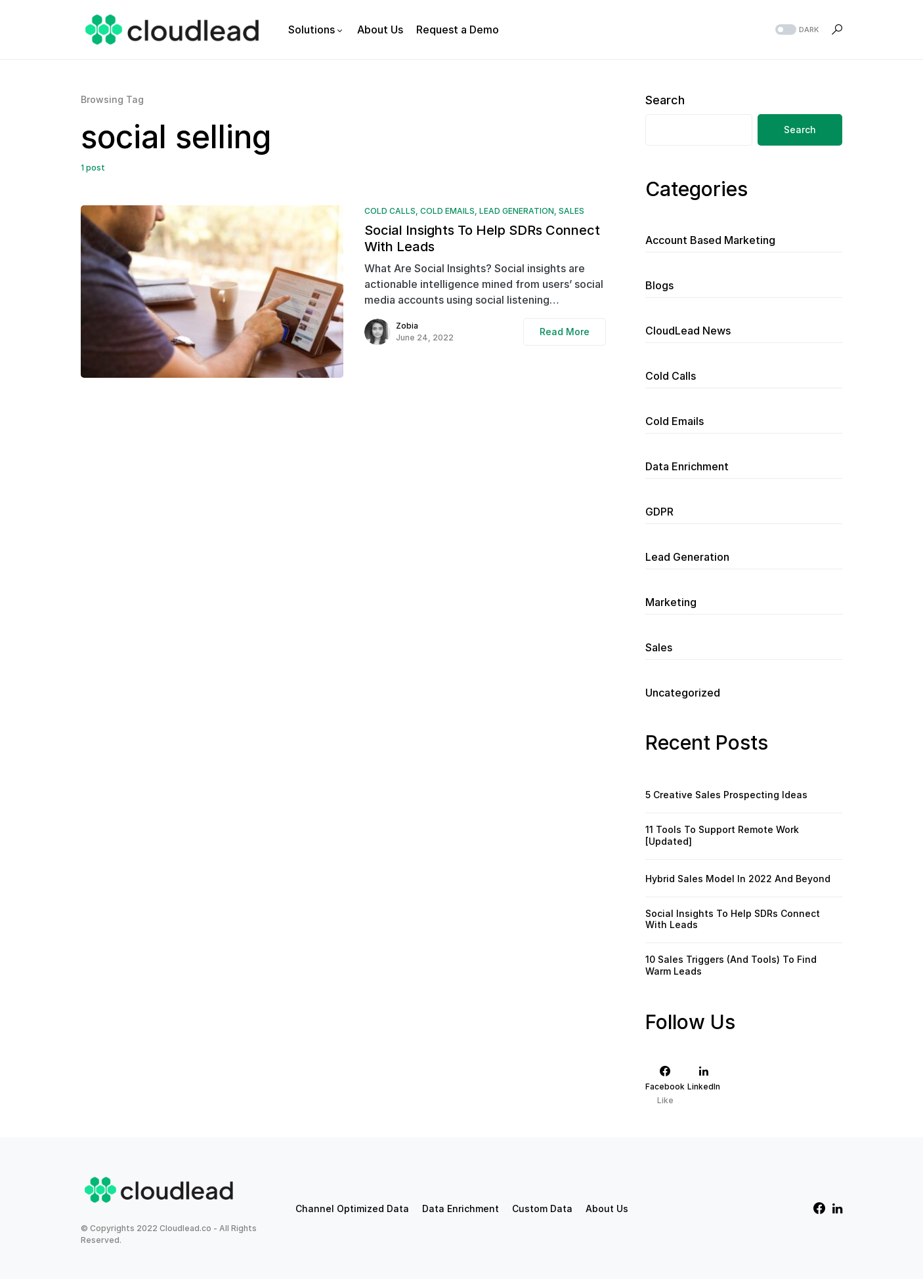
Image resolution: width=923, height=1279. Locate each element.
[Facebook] (665, 1085)
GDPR (659, 511)
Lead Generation (516, 211)
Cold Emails (447, 211)
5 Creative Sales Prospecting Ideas (726, 794)
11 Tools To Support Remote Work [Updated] (722, 835)
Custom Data (542, 1208)
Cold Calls (390, 211)
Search (665, 100)
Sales (571, 211)
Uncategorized (682, 692)
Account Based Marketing (710, 240)
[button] (796, 29)
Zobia (407, 326)
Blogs (659, 285)
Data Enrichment (687, 466)
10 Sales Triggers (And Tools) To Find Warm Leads (731, 965)
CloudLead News (688, 330)
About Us (607, 1208)
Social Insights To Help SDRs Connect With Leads (482, 238)
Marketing (671, 602)
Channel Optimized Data (352, 1208)
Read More (565, 331)
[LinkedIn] (703, 1085)
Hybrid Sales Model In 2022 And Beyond (737, 878)
